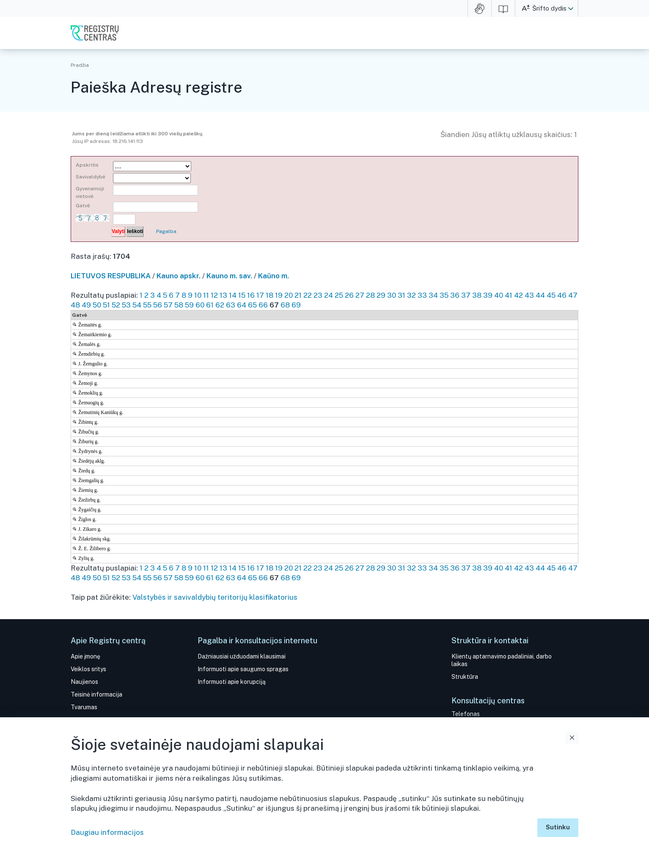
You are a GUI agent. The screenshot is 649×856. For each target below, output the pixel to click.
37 (465, 295)
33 (422, 295)
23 (318, 295)
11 (206, 295)
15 (241, 295)
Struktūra (464, 676)
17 (260, 295)
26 (349, 295)
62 (219, 305)
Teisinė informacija (96, 694)
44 (540, 295)
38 (476, 295)
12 (214, 295)
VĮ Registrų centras (95, 33)
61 (210, 305)
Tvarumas (84, 707)
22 (307, 295)
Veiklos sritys (88, 669)
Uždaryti (572, 737)
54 (136, 305)
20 (288, 295)
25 (339, 295)
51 (106, 305)
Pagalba (166, 231)
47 (573, 295)
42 (518, 295)
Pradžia (80, 65)
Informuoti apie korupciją (232, 681)
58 (178, 305)
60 (199, 305)
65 (252, 305)
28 (370, 295)
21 (298, 295)
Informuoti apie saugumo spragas (243, 669)
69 (296, 305)
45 (551, 295)
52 (116, 305)
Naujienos (84, 681)
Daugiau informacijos (107, 832)
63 (230, 305)
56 (157, 305)
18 (269, 295)
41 (508, 295)
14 (232, 295)
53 (126, 305)
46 (561, 295)
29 (381, 295)
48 (75, 305)
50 (97, 305)
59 (189, 305)
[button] (570, 8)
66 (263, 305)
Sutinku (558, 827)
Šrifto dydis (549, 8)
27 (359, 295)
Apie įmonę (85, 656)
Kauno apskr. (179, 276)
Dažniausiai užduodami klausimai (242, 656)
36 (454, 295)
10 (197, 295)
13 (223, 295)
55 (147, 305)
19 (279, 295)
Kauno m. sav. (229, 276)
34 (433, 295)
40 (498, 295)
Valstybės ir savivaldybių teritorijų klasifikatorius (214, 597)
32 (411, 295)
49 (86, 305)
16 (251, 295)
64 (241, 305)
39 (487, 295)
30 (391, 295)
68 (285, 305)
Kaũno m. (273, 276)
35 (444, 295)
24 (328, 295)
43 (529, 295)
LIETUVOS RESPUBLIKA (111, 276)
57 (168, 305)
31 (401, 295)
